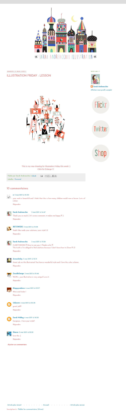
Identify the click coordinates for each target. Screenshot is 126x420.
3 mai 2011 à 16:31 (30, 259)
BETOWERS (18, 227)
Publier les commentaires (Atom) (30, 409)
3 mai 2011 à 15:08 (31, 227)
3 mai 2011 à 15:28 (38, 242)
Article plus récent (14, 405)
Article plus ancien (77, 405)
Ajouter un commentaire (17, 345)
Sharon (15, 332)
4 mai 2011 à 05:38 (28, 303)
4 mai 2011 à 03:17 (32, 288)
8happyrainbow (19, 288)
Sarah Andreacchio (20, 212)
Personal (18, 179)
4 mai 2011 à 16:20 (31, 318)
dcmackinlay (17, 259)
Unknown (16, 303)
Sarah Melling (18, 318)
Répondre (16, 204)
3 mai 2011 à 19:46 (32, 274)
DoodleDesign (18, 274)
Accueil (46, 405)
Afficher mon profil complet (101, 90)
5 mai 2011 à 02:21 (26, 332)
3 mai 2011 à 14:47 (38, 212)
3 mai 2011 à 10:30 (21, 195)
